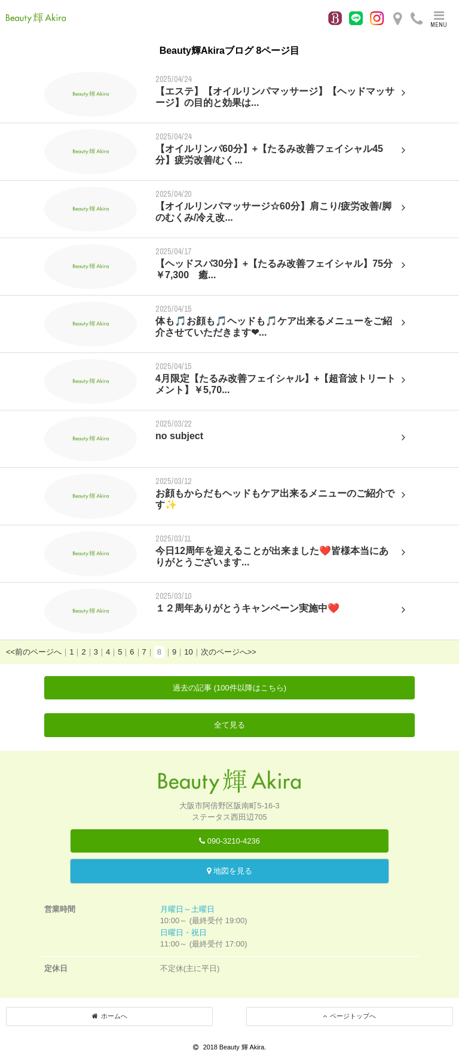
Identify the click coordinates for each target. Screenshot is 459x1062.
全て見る (229, 724)
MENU (438, 19)
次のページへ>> (228, 651)
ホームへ (109, 1016)
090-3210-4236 (229, 840)
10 (188, 651)
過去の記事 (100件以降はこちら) (229, 687)
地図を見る (229, 870)
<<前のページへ (34, 651)
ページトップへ (349, 1016)
